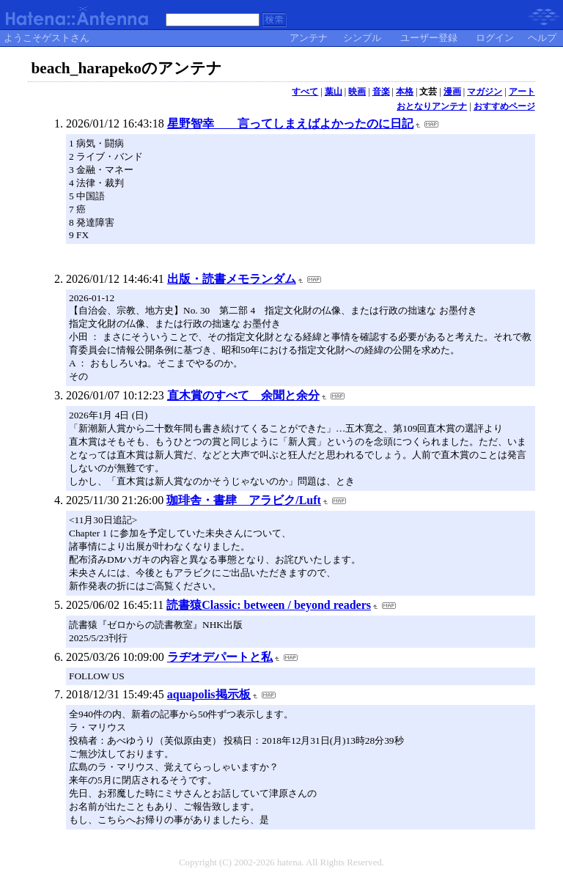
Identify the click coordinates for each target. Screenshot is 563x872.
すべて (305, 91)
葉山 (333, 91)
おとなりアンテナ (432, 106)
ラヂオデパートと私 (220, 657)
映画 (357, 91)
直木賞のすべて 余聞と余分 (243, 395)
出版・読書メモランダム (231, 279)
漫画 (452, 91)
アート (522, 91)
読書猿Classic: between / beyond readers (268, 605)
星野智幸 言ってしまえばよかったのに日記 (290, 123)
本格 (404, 91)
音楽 (381, 91)
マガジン (484, 91)
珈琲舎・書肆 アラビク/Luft (243, 500)
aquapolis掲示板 (209, 694)
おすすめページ (504, 106)
